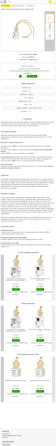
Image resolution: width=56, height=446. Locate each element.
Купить (33, 76)
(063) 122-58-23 (5, 433)
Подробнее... (16, 294)
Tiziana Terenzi (32, 59)
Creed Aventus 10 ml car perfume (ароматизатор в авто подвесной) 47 (16, 279)
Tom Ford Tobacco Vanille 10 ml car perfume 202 (40, 279)
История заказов (6, 443)
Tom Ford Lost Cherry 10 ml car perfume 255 (40, 330)
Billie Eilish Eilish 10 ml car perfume (40, 380)
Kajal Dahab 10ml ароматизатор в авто (16, 380)
